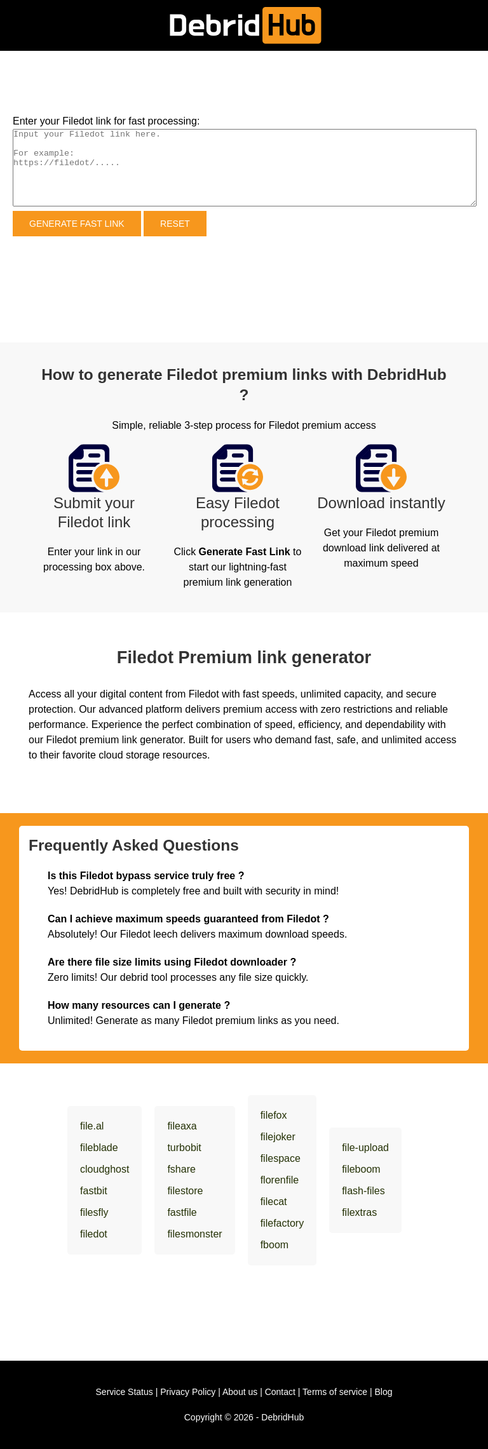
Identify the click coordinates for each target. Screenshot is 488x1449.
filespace (281, 1158)
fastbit (93, 1190)
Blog (383, 1392)
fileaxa (181, 1126)
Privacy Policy (187, 1392)
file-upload (365, 1147)
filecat (274, 1201)
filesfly (94, 1212)
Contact (280, 1392)
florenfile (280, 1180)
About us (239, 1392)
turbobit (184, 1147)
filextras (359, 1212)
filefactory (282, 1223)
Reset (175, 224)
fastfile (181, 1212)
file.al (92, 1126)
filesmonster (194, 1234)
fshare (181, 1169)
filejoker (278, 1136)
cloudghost (104, 1169)
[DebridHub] (244, 25)
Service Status (124, 1392)
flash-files (363, 1190)
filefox (274, 1115)
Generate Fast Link (77, 224)
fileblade (99, 1147)
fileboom (361, 1169)
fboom (274, 1244)
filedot (93, 1234)
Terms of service (334, 1392)
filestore (185, 1190)
